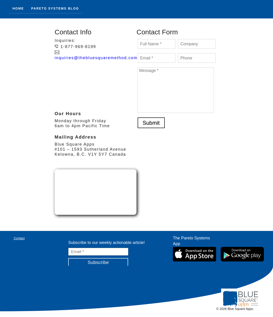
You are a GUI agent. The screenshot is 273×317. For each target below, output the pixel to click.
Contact (19, 238)
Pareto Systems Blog (55, 8)
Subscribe (98, 262)
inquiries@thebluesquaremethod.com (96, 58)
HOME (18, 8)
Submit (151, 123)
